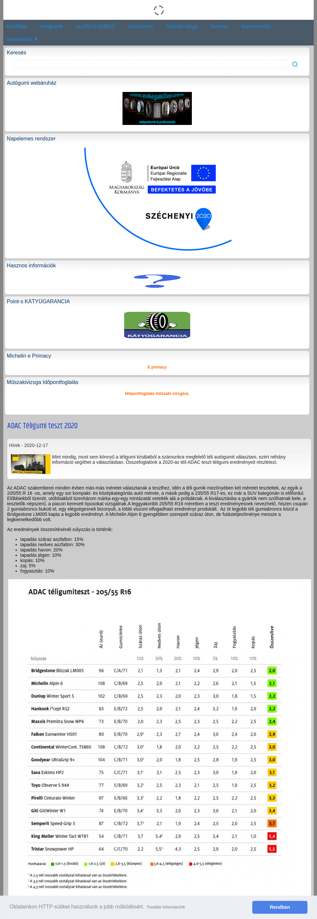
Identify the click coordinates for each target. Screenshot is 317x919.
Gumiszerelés (255, 26)
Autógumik (51, 26)
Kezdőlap (16, 26)
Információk (19, 39)
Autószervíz (140, 26)
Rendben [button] (280, 907)
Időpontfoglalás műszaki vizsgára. (157, 393)
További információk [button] (166, 907)
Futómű (219, 26)
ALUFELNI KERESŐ (95, 26)
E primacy (157, 367)
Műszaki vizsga (182, 26)
